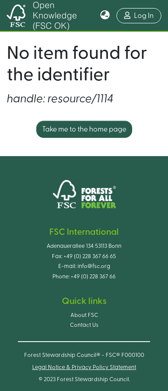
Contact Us (84, 325)
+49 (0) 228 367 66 (93, 276)
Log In (142, 14)
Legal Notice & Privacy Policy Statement (84, 367)
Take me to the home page (84, 129)
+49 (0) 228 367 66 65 (90, 256)
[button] (105, 15)
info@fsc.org (94, 266)
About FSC (84, 315)
